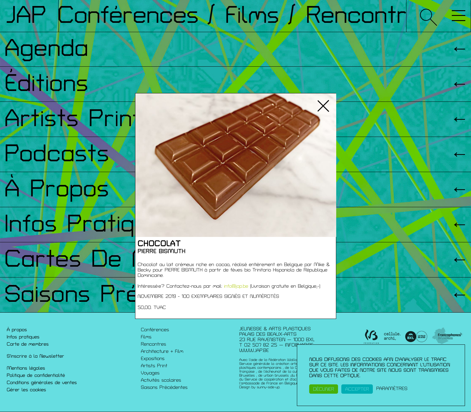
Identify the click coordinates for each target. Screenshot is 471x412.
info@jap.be (236, 286)
